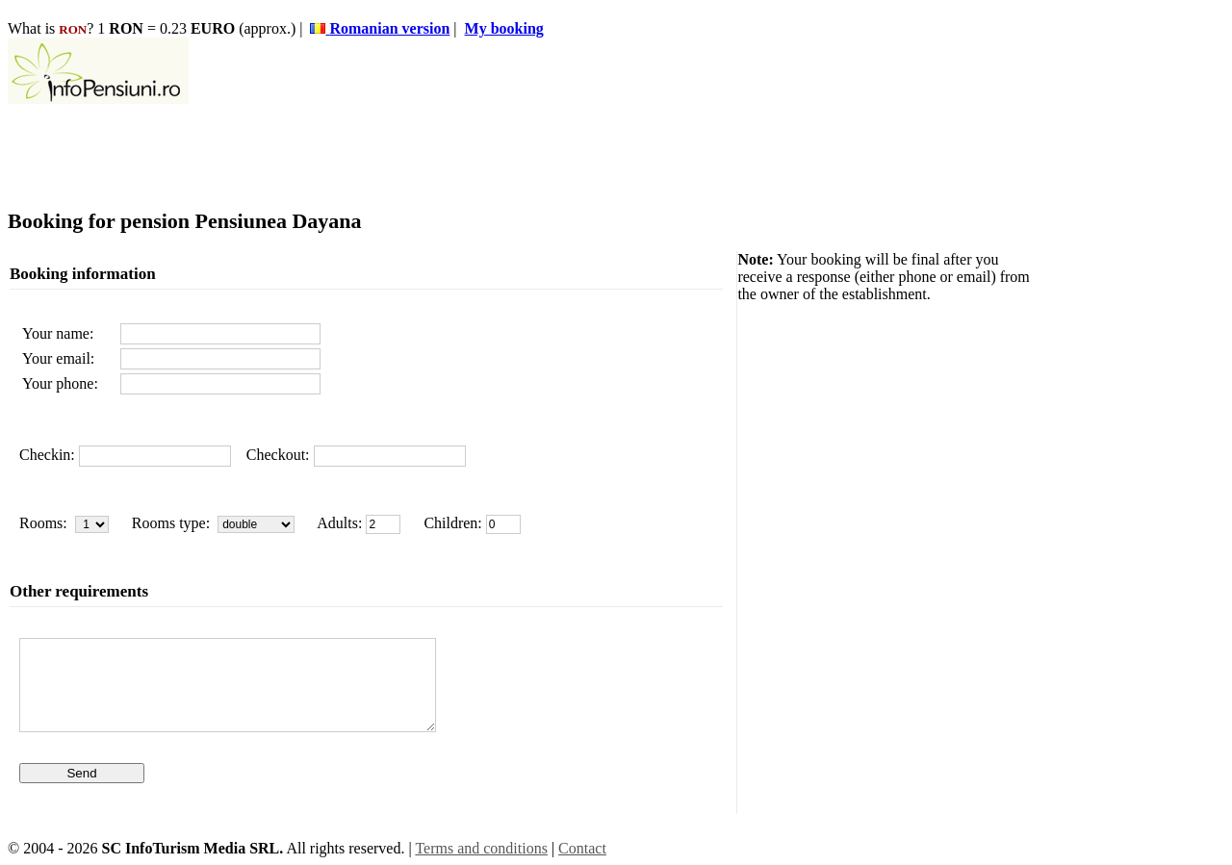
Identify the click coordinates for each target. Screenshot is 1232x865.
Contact (582, 848)
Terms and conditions (481, 848)
